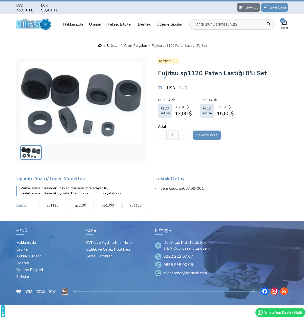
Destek (144, 24)
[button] (81, 102)
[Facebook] (265, 291)
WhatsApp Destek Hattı (279, 312)
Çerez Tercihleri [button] (99, 256)
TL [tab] (160, 88)
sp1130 (80, 205)
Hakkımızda (73, 24)
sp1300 (108, 205)
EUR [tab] (183, 88)
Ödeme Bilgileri (170, 24)
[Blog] (284, 291)
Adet (162, 126)
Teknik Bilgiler (119, 24)
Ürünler (95, 24)
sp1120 (135, 205)
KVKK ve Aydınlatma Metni (109, 242)
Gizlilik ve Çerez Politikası (108, 249)
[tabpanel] (223, 107)
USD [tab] (171, 88)
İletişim (22, 276)
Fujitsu (22, 205)
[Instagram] (274, 291)
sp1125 (52, 205)
